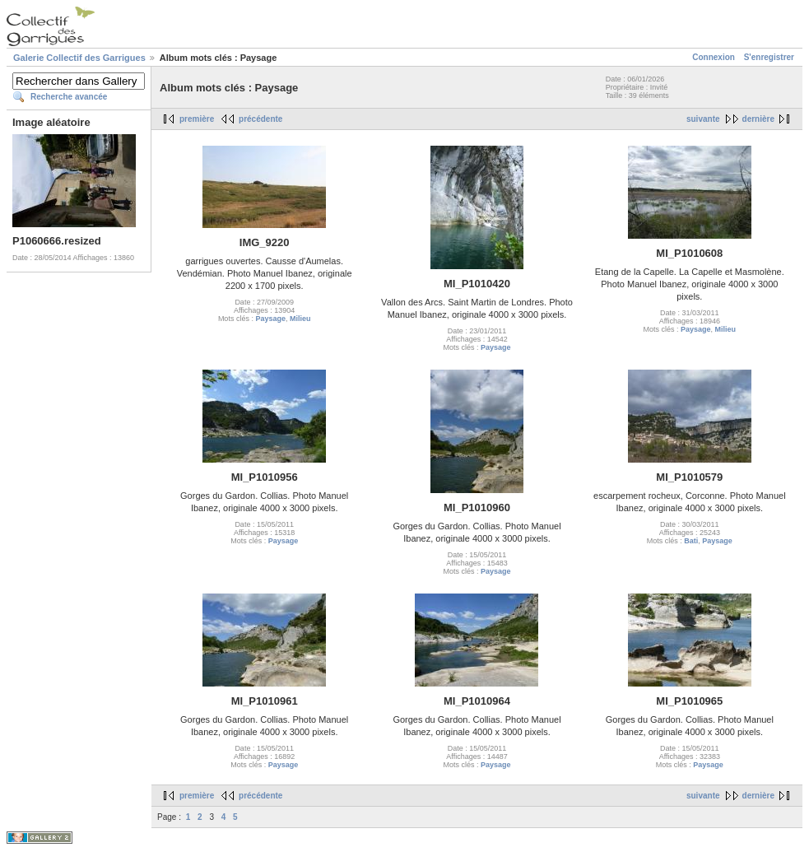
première (196, 118)
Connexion (713, 57)
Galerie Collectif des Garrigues (79, 58)
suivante (703, 118)
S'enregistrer (769, 57)
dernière (758, 118)
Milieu (300, 318)
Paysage (270, 318)
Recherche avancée (68, 96)
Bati (691, 541)
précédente (260, 118)
